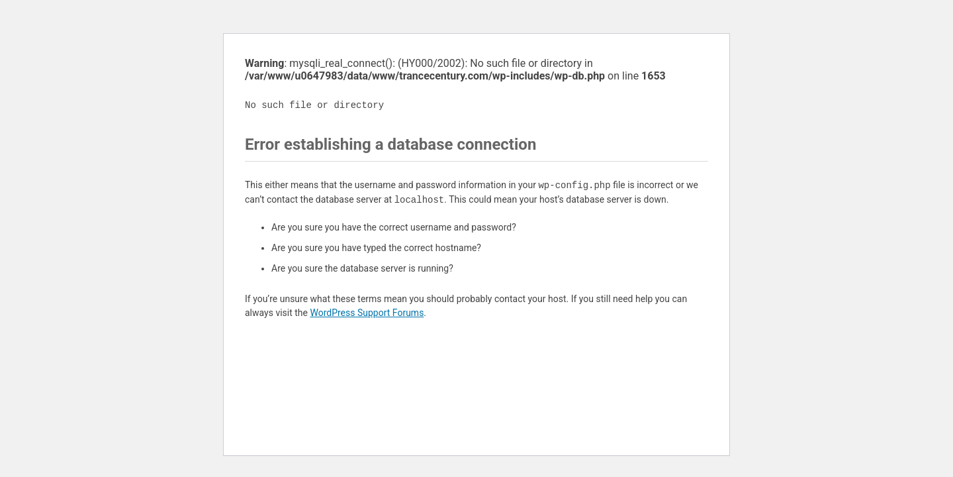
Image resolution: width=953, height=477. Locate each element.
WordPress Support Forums (367, 312)
